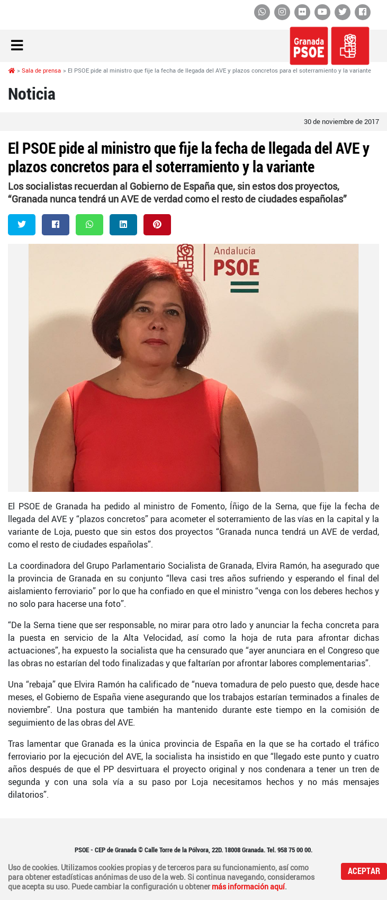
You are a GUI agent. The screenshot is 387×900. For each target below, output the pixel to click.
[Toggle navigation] (16, 46)
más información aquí (248, 887)
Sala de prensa (41, 70)
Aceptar (364, 871)
